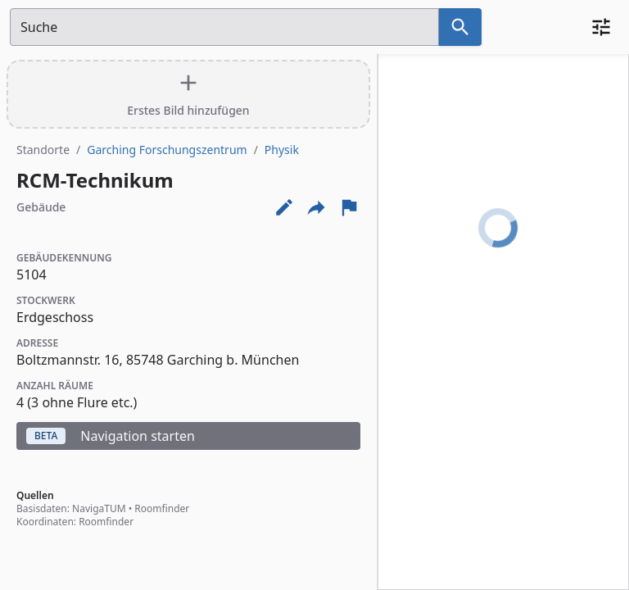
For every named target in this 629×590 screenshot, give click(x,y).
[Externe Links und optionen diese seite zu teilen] (316, 207)
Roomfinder (161, 508)
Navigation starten (110, 436)
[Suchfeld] (224, 27)
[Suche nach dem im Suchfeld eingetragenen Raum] (460, 27)
